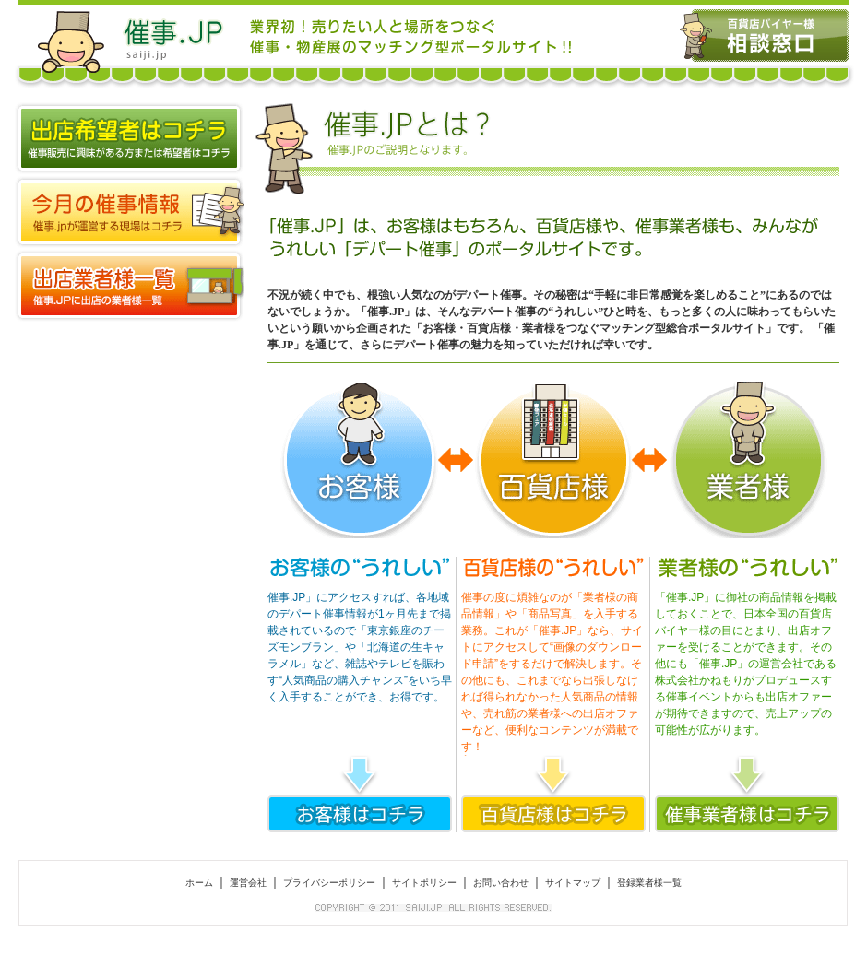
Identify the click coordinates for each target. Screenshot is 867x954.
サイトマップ (572, 882)
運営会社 (248, 882)
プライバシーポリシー (329, 882)
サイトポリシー (424, 882)
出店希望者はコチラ (129, 138)
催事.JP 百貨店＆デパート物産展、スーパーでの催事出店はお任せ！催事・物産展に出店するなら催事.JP (129, 35)
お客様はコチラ (359, 813)
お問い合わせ (501, 882)
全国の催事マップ (129, 212)
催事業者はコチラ (747, 813)
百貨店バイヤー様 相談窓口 (763, 35)
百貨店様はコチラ (553, 813)
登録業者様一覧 (129, 286)
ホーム (199, 882)
